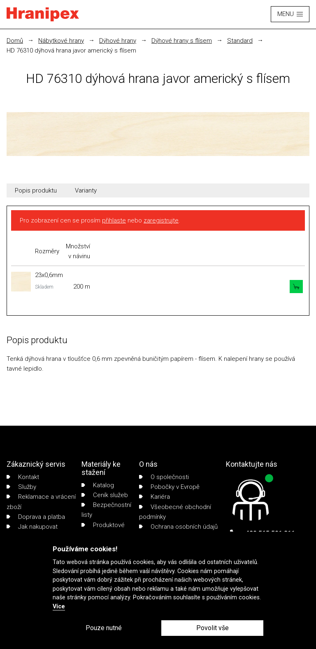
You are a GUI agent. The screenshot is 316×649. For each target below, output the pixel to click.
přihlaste (114, 220)
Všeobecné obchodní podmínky (175, 512)
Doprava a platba (36, 517)
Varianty (86, 190)
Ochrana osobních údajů (178, 526)
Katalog (97, 485)
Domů (15, 40)
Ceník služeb (104, 495)
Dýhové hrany (117, 40)
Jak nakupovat (32, 526)
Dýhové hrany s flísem (181, 40)
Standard (240, 40)
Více (59, 606)
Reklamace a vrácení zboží (41, 501)
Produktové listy (103, 530)
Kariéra (154, 496)
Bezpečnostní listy (106, 509)
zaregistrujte (161, 220)
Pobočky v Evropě (169, 487)
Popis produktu (36, 190)
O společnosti (164, 477)
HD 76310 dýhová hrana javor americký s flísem (71, 50)
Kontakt (23, 477)
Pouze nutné (104, 628)
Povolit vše (212, 628)
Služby (21, 487)
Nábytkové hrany (61, 40)
